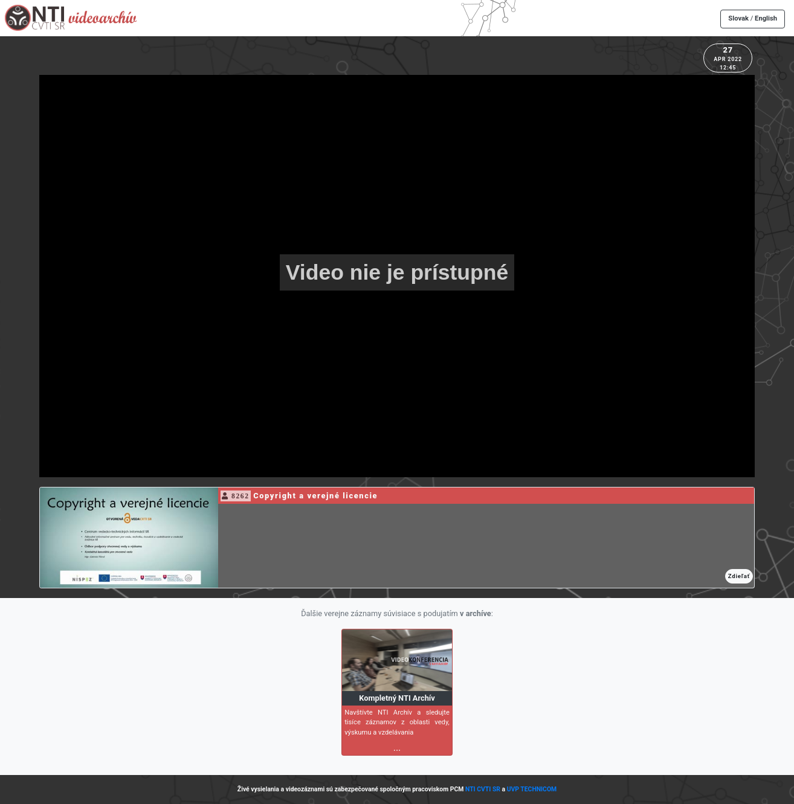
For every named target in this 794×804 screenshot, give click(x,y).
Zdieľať (739, 576)
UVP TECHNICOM (532, 789)
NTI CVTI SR (482, 789)
